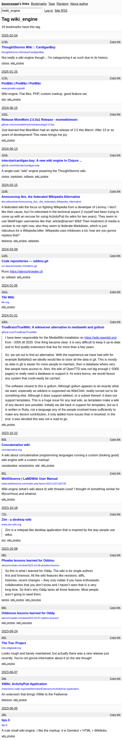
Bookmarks (39, 3)
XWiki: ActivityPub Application (24, 684)
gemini (5, 599)
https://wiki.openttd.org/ (101, 337)
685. (4, 555)
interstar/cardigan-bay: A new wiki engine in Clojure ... (42, 160)
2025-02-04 (10, 35)
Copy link (115, 41)
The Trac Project (14, 643)
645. (4, 637)
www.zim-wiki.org (11, 524)
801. (4, 473)
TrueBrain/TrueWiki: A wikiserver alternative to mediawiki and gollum (53, 327)
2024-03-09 (10, 249)
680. (4, 607)
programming (26, 465)
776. (4, 514)
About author (79, 3)
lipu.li (4, 725)
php (4, 99)
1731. (5, 78)
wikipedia (33, 240)
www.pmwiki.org (13, 88)
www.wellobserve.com (34, 483)
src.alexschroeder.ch (19, 266)
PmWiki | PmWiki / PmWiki (21, 83)
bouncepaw (10, 3)
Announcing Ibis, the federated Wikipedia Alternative (41, 196)
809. (4, 439)
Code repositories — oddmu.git (25, 261)
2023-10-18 (10, 508)
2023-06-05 (10, 708)
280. (4, 714)
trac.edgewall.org (11, 647)
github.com (28, 124)
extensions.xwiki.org (40, 688)
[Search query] (21, 11)
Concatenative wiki (16, 445)
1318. (5, 155)
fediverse (7, 240)
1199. (5, 191)
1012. (5, 291)
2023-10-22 (10, 433)
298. (4, 678)
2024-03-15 (10, 185)
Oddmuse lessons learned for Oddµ (28, 613)
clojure (5, 63)
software (29, 176)
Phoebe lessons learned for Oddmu (28, 560)
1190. (5, 255)
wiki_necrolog (33, 599)
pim (4, 540)
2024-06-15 (10, 108)
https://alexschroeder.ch (26, 271)
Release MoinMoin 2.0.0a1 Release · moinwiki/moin (39, 119)
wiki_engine (17, 63)
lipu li (6, 720)
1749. (5, 41)
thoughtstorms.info (23, 52)
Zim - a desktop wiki (16, 519)
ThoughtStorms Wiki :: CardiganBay (29, 47)
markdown (16, 176)
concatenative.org (12, 449)
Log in (48, 10)
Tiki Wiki (8, 297)
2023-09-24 (10, 631)
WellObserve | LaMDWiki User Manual (30, 478)
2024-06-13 (10, 148)
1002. (5, 321)
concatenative (9, 465)
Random (62, 3)
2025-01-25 (10, 71)
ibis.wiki (41, 201)
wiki (37, 465)
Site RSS (61, 10)
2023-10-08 (10, 548)
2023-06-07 (10, 672)
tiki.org (5, 302)
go (3, 276)
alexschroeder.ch (30, 565)
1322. (5, 114)
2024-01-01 (10, 315)
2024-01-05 (10, 285)
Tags (51, 3)
